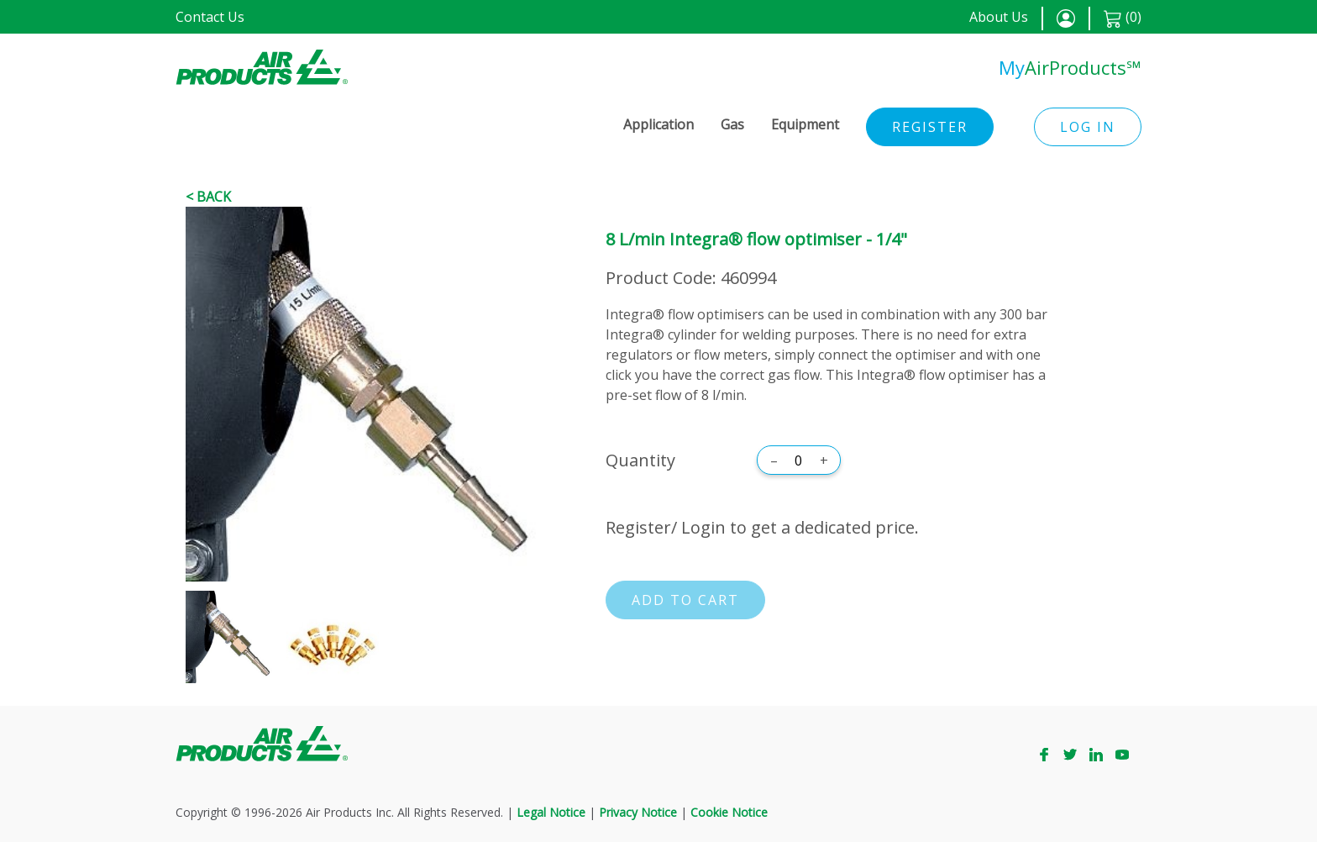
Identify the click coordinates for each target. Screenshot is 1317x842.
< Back (208, 196)
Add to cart (685, 600)
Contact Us (210, 17)
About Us (998, 17)
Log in (1087, 127)
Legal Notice (551, 812)
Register (930, 127)
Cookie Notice (729, 812)
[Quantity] (799, 460)
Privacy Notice (638, 812)
